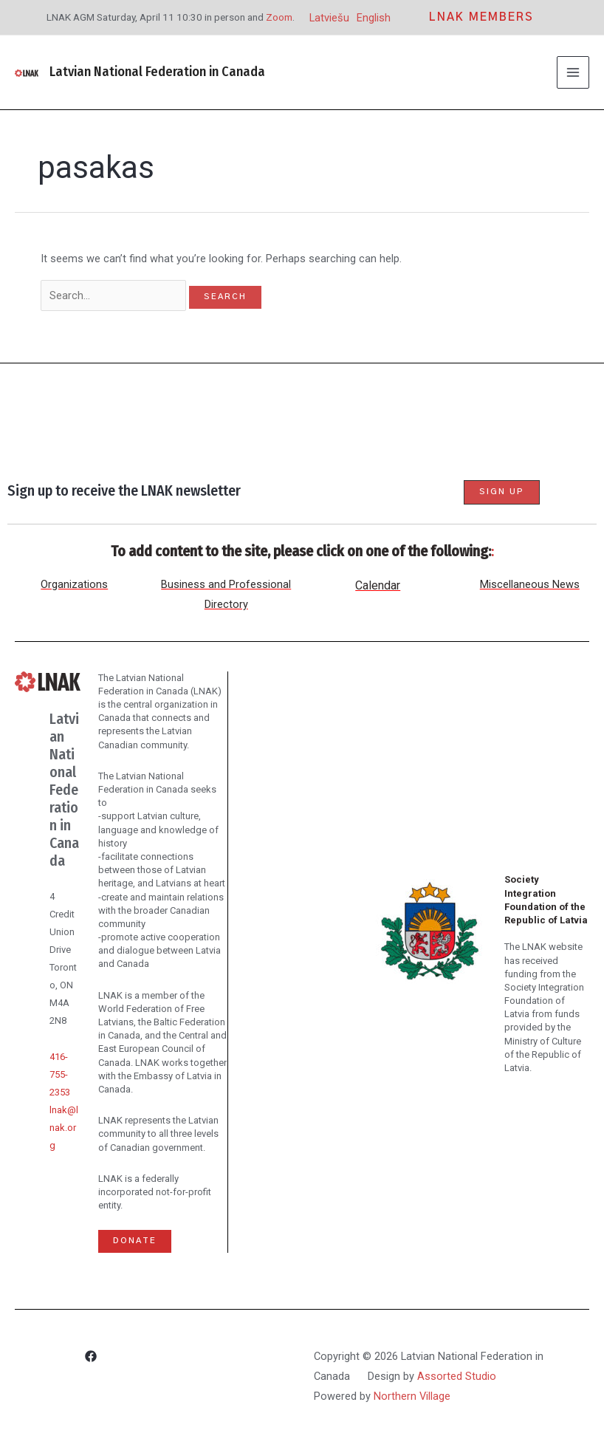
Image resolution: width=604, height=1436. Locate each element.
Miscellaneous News (530, 584)
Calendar (377, 585)
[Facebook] (91, 1358)
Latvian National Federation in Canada (157, 72)
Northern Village (412, 1396)
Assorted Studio (456, 1376)
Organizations (74, 584)
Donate (135, 1241)
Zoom (279, 17)
